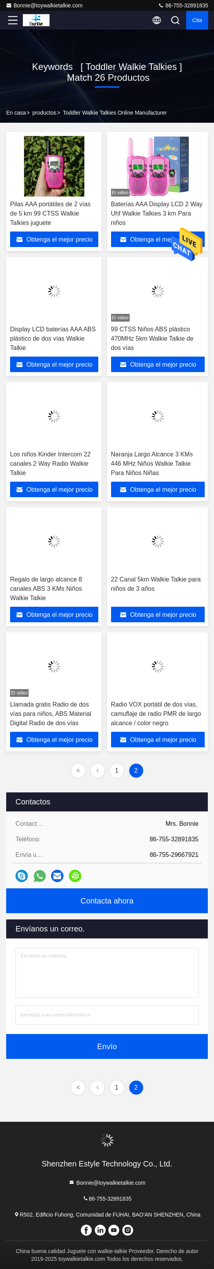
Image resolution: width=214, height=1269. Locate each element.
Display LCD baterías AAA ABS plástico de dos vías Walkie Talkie (53, 338)
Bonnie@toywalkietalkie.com (44, 5)
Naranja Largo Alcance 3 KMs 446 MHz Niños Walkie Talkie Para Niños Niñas (152, 463)
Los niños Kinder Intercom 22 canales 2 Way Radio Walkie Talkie (50, 463)
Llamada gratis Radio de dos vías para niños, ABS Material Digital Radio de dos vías (50, 713)
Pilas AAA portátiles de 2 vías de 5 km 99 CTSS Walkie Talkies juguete (50, 213)
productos (44, 113)
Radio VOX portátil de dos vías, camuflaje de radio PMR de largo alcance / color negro (156, 713)
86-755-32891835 (183, 5)
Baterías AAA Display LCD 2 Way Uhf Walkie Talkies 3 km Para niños (157, 213)
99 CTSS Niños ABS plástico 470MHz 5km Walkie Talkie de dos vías (152, 338)
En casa (16, 113)
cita (197, 20)
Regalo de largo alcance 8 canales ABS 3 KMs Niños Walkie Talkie (46, 588)
